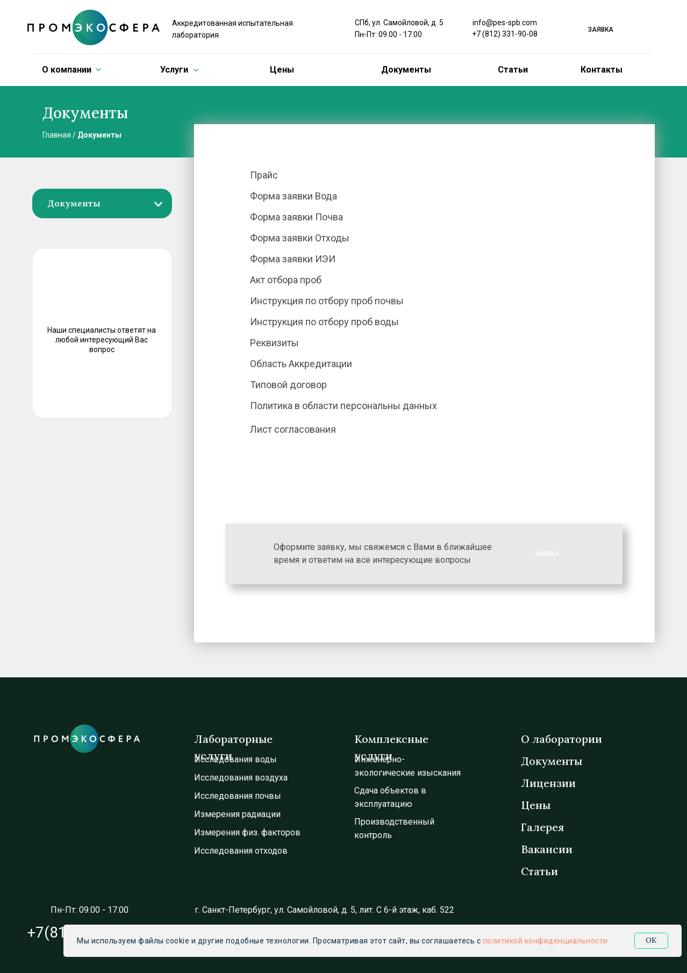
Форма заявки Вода (293, 196)
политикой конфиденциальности (545, 940)
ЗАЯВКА (547, 553)
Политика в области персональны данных (343, 405)
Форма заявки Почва (296, 217)
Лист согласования (293, 429)
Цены (282, 70)
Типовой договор (288, 384)
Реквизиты (274, 342)
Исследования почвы (237, 796)
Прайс (264, 175)
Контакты (601, 70)
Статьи (513, 70)
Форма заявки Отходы (299, 238)
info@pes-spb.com (505, 22)
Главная (56, 135)
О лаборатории (561, 739)
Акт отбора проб (285, 279)
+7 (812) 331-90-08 (505, 34)
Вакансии (546, 849)
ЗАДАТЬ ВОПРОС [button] (98, 389)
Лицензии (548, 783)
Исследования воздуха (241, 777)
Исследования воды (235, 759)
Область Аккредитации (301, 363)
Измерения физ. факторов (247, 832)
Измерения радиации (237, 814)
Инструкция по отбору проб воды (324, 321)
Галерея (542, 827)
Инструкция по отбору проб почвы (327, 300)
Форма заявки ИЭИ (292, 258)
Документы (406, 70)
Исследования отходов (241, 851)
